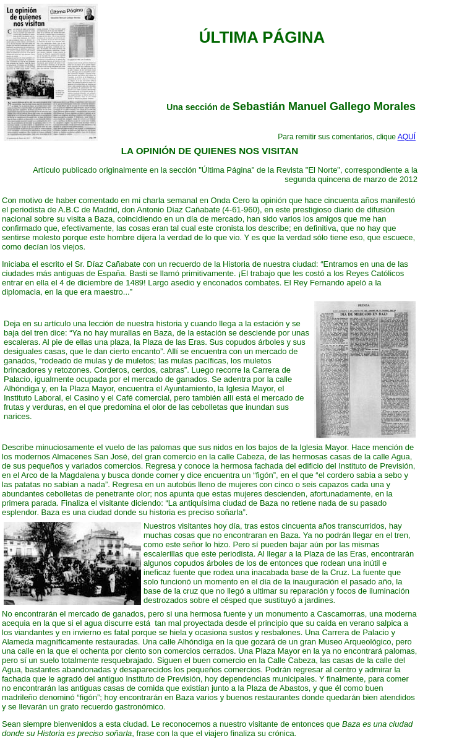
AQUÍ (407, 136)
